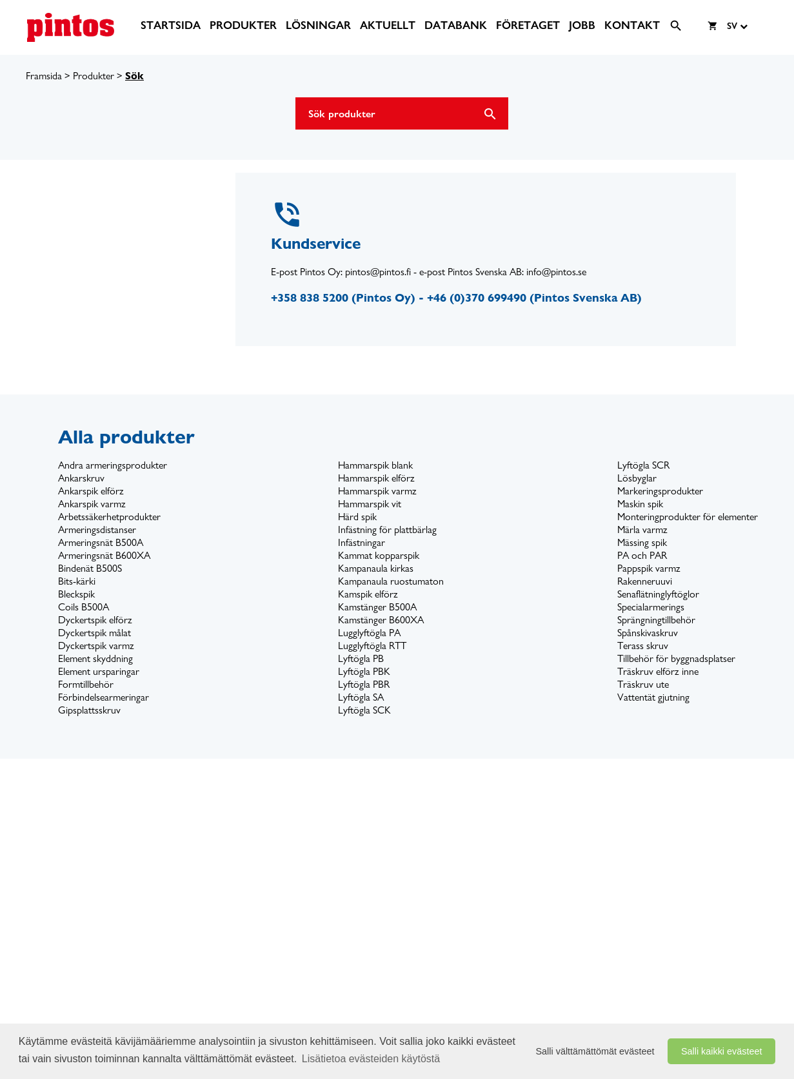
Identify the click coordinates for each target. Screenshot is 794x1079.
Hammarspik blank (375, 465)
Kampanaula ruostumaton (391, 581)
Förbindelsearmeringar (103, 697)
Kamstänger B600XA (381, 620)
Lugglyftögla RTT (372, 645)
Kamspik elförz (368, 594)
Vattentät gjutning (653, 697)
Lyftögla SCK (364, 710)
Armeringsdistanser (97, 529)
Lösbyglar (637, 478)
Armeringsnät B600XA (104, 555)
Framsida (44, 76)
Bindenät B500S (90, 568)
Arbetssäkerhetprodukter (109, 516)
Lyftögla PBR (364, 684)
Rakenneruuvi (644, 581)
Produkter (93, 76)
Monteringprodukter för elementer (687, 516)
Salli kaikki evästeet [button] (721, 1051)
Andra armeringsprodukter (112, 465)
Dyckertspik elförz (95, 620)
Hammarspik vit (369, 504)
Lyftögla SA (361, 697)
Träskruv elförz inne (658, 671)
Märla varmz (642, 529)
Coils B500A (83, 607)
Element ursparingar (98, 671)
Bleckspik (76, 594)
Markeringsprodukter (660, 491)
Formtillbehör (86, 684)
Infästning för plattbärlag (387, 529)
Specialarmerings (650, 607)
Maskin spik (640, 504)
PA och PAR (642, 555)
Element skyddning (95, 658)
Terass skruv (642, 645)
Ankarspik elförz (91, 491)
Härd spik (357, 516)
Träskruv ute (643, 684)
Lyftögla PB (361, 658)
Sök (134, 76)
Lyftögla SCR (643, 465)
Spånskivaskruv (647, 633)
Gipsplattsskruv (89, 710)
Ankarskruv (81, 478)
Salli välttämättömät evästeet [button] (595, 1051)
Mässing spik (642, 542)
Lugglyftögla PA (369, 633)
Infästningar (361, 542)
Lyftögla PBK (364, 671)
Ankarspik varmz (92, 504)
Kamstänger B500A (377, 607)
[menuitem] (170, 25)
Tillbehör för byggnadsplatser (676, 658)
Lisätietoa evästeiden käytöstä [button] (371, 1058)
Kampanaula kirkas (375, 568)
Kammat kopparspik (378, 555)
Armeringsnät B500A (100, 542)
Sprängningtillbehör (656, 620)
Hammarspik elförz (376, 478)
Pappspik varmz (648, 568)
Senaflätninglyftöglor (658, 594)
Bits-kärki (76, 581)
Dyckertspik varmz (96, 645)
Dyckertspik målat (94, 633)
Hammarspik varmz (377, 491)
